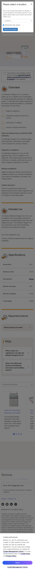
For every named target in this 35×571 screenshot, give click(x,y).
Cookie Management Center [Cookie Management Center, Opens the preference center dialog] (17, 569)
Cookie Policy (25, 555)
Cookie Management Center (13, 553)
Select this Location (10, 29)
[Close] (31, 4)
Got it (17, 565)
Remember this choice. (12, 25)
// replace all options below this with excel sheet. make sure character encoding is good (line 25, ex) (17, 20)
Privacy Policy (11, 558)
